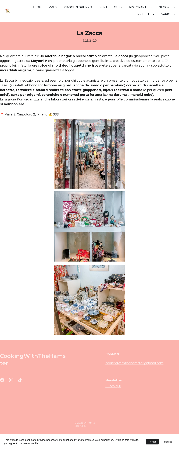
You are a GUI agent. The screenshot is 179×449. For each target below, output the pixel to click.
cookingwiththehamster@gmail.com (134, 364)
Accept (152, 441)
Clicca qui (113, 387)
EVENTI (103, 7)
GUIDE (119, 7)
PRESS (53, 7)
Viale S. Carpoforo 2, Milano (26, 114)
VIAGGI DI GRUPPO (78, 7)
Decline (168, 441)
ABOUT (38, 7)
